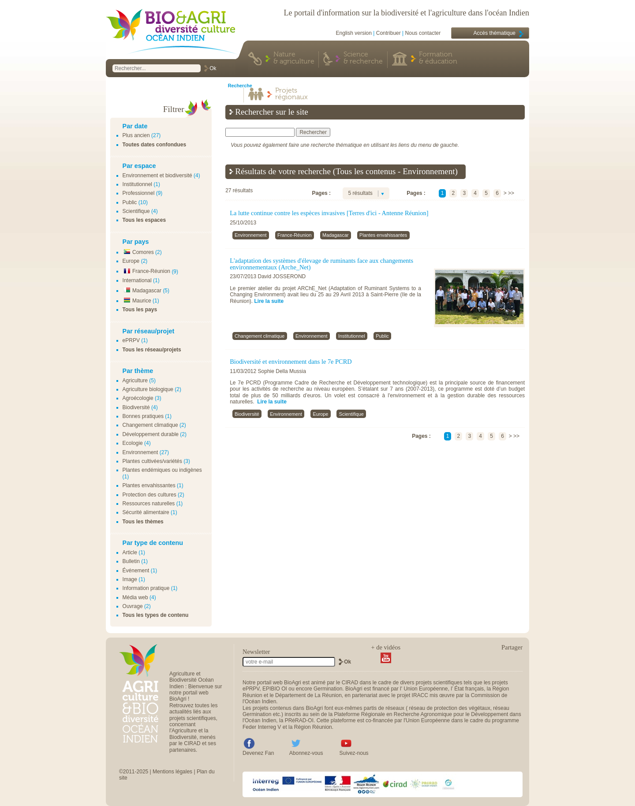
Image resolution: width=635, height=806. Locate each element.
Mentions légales (172, 772)
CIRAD (350, 682)
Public (130, 202)
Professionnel (139, 193)
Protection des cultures (149, 495)
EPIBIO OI (274, 689)
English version (354, 33)
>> (511, 193)
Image (130, 579)
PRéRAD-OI (299, 720)
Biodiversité (136, 407)
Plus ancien (136, 135)
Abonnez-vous (306, 753)
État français (469, 689)
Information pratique (146, 588)
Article (130, 552)
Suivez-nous (354, 753)
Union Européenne (425, 689)
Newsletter (256, 652)
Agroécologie (138, 398)
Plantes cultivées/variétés (152, 461)
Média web (135, 597)
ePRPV (131, 340)
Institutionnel (137, 184)
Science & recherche (363, 58)
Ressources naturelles (149, 503)
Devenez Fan (258, 753)
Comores (138, 252)
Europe (131, 261)
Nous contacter (423, 33)
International (137, 280)
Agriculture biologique (148, 389)
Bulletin (131, 561)
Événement (136, 570)
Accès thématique (494, 33)
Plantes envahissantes (149, 485)
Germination (328, 689)
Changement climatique (150, 425)
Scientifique (136, 211)
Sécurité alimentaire (146, 512)
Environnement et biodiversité (157, 175)
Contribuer (388, 33)
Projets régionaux (291, 94)
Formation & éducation (438, 58)
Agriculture (135, 380)
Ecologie (133, 443)
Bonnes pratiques (143, 416)
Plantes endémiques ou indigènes (162, 470)
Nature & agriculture (293, 58)
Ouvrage (133, 606)
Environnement (140, 452)
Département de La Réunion (308, 695)
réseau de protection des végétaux (449, 708)
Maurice (137, 301)
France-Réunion (146, 271)
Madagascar (142, 290)
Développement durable (151, 434)
